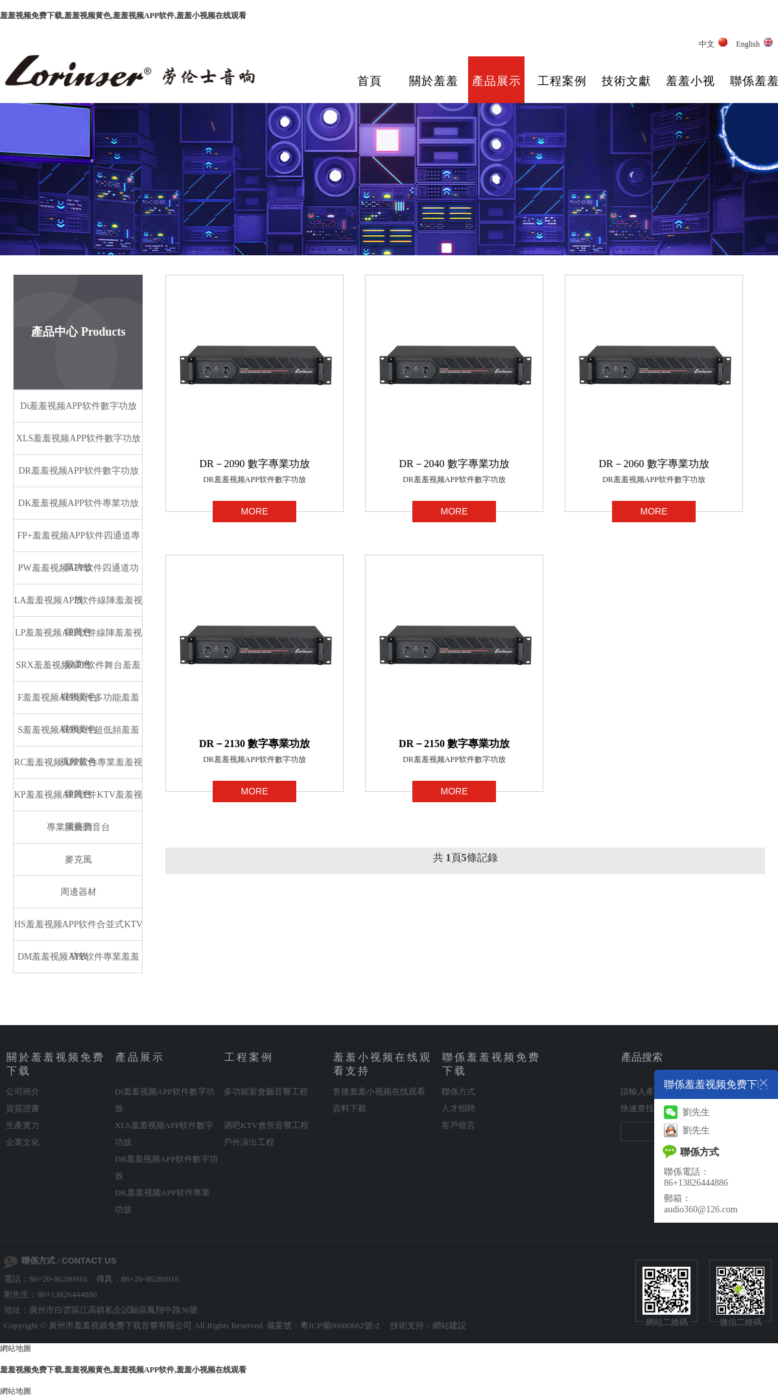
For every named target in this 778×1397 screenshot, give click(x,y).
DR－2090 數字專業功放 (254, 463)
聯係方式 (458, 1091)
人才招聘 (458, 1108)
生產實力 (23, 1125)
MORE (254, 511)
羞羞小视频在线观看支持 (690, 91)
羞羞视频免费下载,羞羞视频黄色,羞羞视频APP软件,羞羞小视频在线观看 (123, 15)
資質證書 (23, 1108)
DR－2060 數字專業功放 (653, 463)
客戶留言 (458, 1125)
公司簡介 (23, 1091)
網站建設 (449, 1325)
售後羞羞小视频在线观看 (379, 1091)
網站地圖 (15, 1348)
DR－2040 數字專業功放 (454, 463)
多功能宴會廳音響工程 (266, 1091)
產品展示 (496, 81)
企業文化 (23, 1142)
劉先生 (687, 1112)
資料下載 (349, 1108)
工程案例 (562, 81)
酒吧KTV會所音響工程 (266, 1125)
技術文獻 (626, 81)
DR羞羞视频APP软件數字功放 (254, 479)
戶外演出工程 (249, 1142)
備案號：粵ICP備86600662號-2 (322, 1325)
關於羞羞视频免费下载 (433, 91)
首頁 (369, 81)
